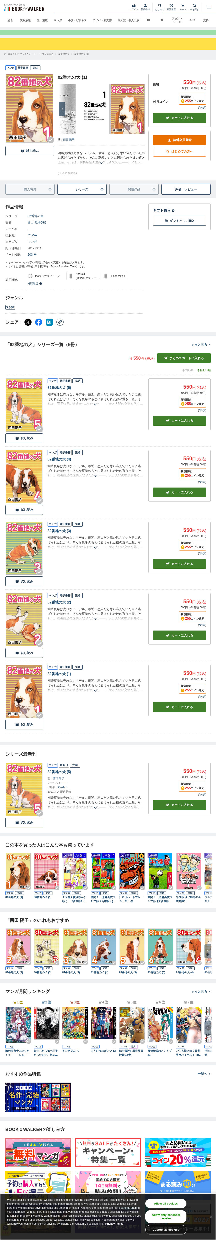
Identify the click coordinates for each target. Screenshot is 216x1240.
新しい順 (203, 377)
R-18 (192, 20)
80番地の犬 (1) (42, 903)
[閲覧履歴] (171, 7)
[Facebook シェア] (39, 329)
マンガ (58, 20)
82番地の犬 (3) (59, 537)
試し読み (30, 157)
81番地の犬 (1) (14, 903)
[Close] (211, 1217)
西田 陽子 (68, 146)
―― (31, 235)
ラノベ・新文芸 (102, 20)
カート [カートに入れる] (179, 427)
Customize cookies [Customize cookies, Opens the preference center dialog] (166, 1229)
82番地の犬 (36, 222)
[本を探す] (194, 7)
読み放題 (25, 20)
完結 (10, 313)
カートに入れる (179, 124)
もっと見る (201, 351)
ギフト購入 (164, 217)
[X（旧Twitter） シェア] (28, 329)
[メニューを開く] (209, 7)
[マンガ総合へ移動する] (47, 60)
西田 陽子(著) (37, 229)
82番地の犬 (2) (59, 609)
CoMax (32, 242)
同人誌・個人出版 (128, 20)
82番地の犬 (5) (59, 394)
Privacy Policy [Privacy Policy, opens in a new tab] (114, 1223)
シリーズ (90, 196)
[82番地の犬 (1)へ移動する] (81, 60)
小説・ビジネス (77, 20)
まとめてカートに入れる (184, 365)
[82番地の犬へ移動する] (63, 60)
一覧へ (204, 1080)
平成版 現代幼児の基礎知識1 (188, 905)
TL (162, 20)
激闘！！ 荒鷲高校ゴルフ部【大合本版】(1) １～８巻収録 (160, 906)
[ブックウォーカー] (24, 7)
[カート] (182, 7)
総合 (10, 20)
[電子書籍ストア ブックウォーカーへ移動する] (21, 60)
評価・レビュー (186, 196)
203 (32, 261)
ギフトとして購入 (179, 227)
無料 (205, 20)
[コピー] (60, 329)
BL (149, 20)
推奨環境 (35, 290)
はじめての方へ (179, 158)
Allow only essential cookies (166, 1216)
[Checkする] (50, 146)
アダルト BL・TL (177, 20)
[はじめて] (159, 7)
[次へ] (62, 116)
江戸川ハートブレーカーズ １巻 (131, 905)
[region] (108, 1216)
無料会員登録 (180, 147)
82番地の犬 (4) (59, 466)
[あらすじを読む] (101, 164)
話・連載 (42, 20)
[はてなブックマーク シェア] (49, 329)
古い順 (187, 377)
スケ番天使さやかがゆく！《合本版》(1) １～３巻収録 (75, 906)
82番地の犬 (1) (59, 680)
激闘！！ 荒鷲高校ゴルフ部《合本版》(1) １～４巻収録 (103, 906)
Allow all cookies (166, 1203)
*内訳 (202, 114)
